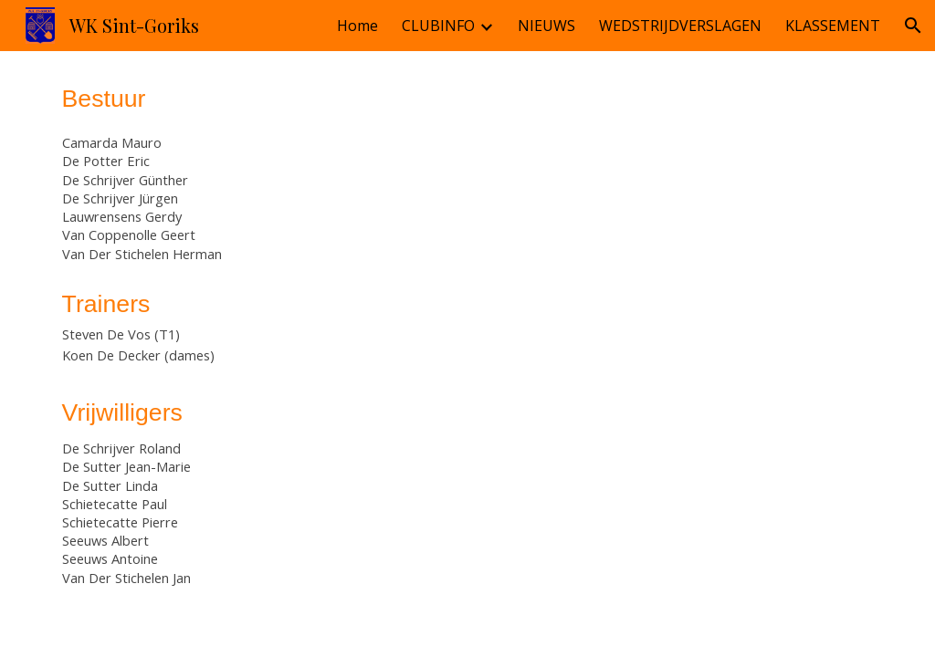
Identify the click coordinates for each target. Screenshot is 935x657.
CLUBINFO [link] (438, 26)
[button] (913, 25)
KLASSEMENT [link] (832, 26)
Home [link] (357, 26)
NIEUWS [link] (546, 26)
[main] (256, 346)
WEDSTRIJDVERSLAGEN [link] (680, 26)
